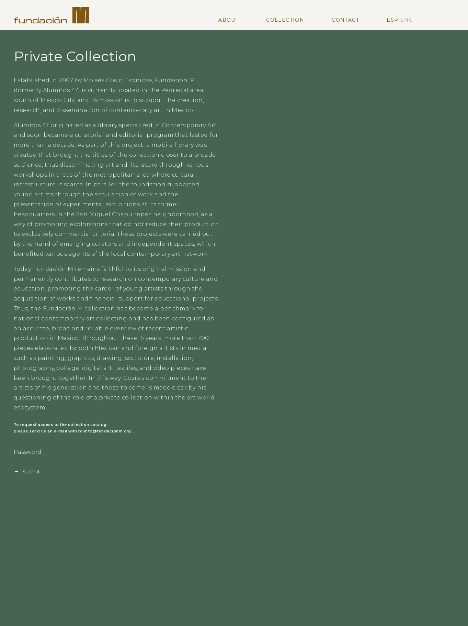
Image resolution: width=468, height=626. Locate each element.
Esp (392, 20)
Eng (406, 20)
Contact (345, 20)
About (228, 20)
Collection (285, 20)
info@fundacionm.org (107, 431)
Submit (30, 472)
